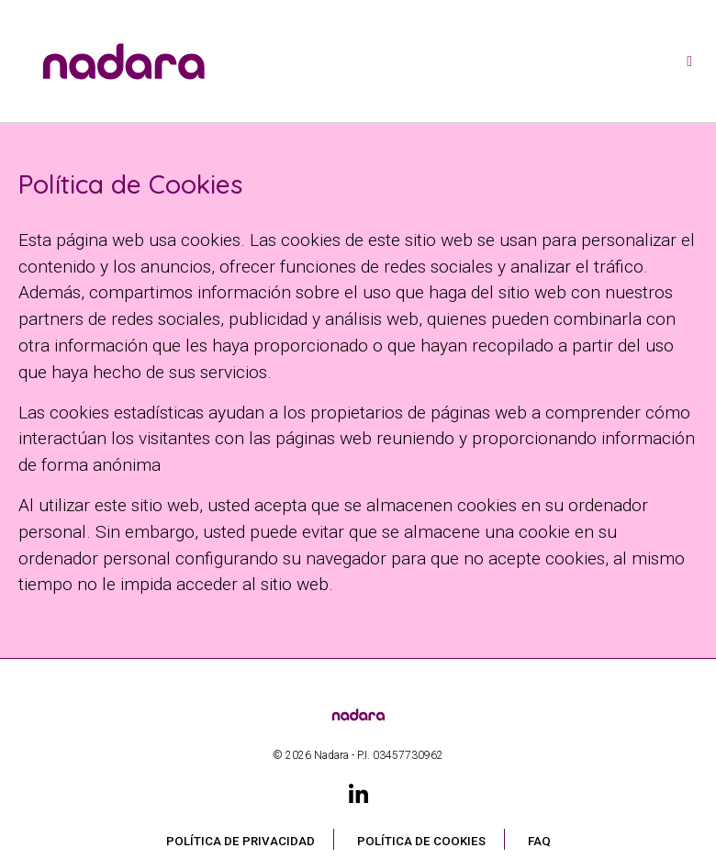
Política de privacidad (240, 841)
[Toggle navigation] (689, 61)
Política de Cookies (421, 841)
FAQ (539, 841)
